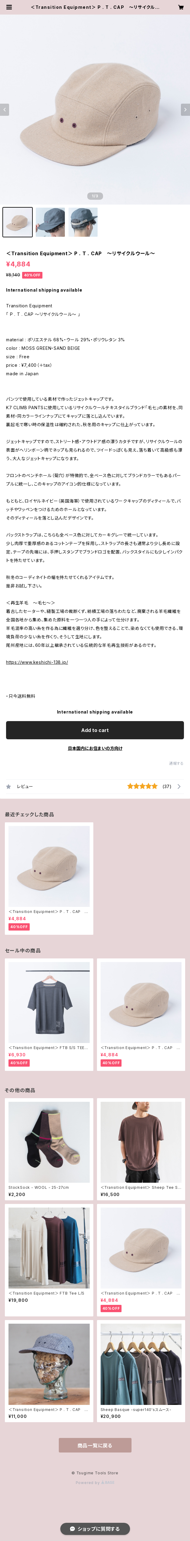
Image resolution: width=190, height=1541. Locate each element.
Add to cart (95, 730)
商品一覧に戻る (95, 1445)
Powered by (95, 1482)
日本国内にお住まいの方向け (95, 748)
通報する (176, 763)
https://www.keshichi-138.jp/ (37, 662)
